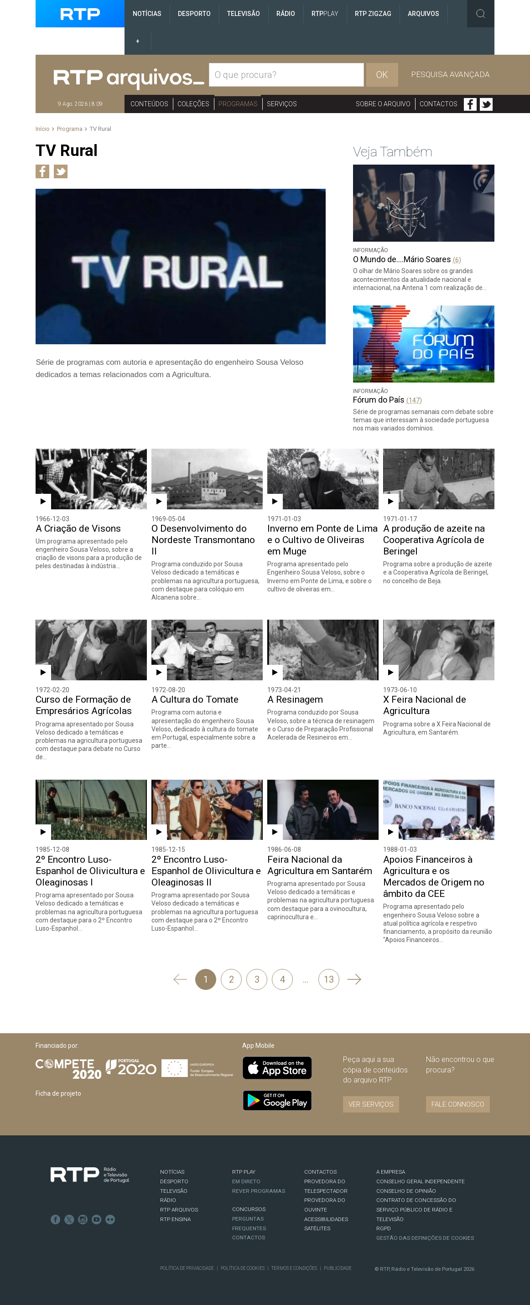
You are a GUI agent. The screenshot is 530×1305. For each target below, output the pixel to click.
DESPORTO (174, 1181)
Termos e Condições (294, 1268)
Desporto (194, 13)
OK (382, 74)
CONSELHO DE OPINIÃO (406, 1191)
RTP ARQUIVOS (179, 1210)
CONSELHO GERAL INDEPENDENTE (420, 1181)
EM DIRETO (246, 1181)
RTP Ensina (175, 1219)
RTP (325, 13)
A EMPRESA (390, 1172)
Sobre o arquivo (383, 104)
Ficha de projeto (58, 1093)
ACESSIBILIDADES (326, 1219)
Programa (70, 128)
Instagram (83, 1220)
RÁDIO (168, 1200)
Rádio (285, 13)
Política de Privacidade (187, 1268)
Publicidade (338, 1268)
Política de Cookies (243, 1268)
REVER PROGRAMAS (258, 1191)
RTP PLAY (243, 1172)
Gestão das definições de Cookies (425, 1238)
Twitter (486, 104)
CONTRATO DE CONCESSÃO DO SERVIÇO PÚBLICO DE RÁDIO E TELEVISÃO (416, 1209)
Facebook (470, 104)
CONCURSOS (248, 1209)
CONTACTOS (320, 1172)
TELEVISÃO (173, 1191)
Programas (238, 104)
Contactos (438, 104)
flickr (110, 1220)
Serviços (282, 104)
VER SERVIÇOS (371, 1104)
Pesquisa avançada (450, 74)
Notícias (147, 13)
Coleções (193, 104)
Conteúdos (149, 104)
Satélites (317, 1228)
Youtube (97, 1220)
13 (329, 979)
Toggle (480, 13)
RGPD (383, 1228)
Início (43, 128)
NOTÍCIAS (172, 1172)
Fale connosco (457, 1104)
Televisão (243, 13)
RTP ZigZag (373, 13)
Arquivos (423, 13)
